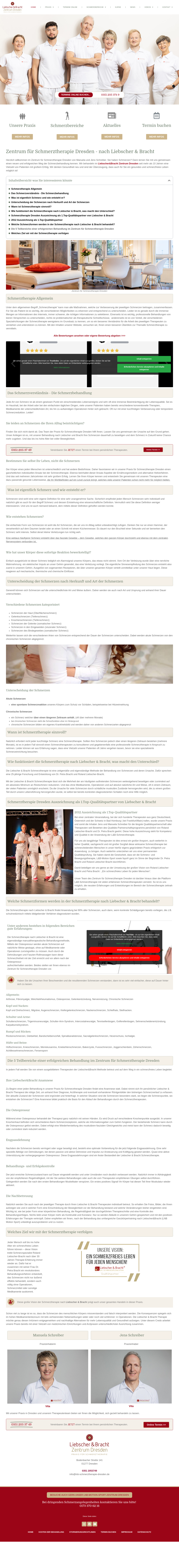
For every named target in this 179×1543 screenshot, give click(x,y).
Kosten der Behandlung (51, 1533)
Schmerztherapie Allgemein (26, 190)
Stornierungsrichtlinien (82, 1533)
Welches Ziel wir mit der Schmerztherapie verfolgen (40, 234)
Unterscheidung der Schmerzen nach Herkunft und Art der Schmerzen (50, 203)
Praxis (49, 7)
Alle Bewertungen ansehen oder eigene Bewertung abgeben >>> (89, 337)
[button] (169, 181)
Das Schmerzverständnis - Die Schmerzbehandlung (40, 194)
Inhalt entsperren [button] (144, 360)
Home (33, 7)
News (132, 7)
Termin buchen (108, 1533)
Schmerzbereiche (96, 7)
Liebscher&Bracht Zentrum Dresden (118, 165)
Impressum (126, 1533)
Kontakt (167, 7)
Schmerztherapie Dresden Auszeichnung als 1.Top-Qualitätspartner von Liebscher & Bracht (62, 217)
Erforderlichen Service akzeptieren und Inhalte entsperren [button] (144, 369)
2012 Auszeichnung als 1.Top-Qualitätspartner (37, 221)
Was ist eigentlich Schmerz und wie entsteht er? (38, 199)
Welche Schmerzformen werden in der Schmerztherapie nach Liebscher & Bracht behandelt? (63, 225)
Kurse (118, 7)
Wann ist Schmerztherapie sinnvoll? (31, 208)
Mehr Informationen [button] (62, 369)
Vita (47, 1407)
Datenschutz (144, 1533)
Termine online (70, 7)
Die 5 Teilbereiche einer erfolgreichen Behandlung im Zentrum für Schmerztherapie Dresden (62, 230)
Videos (148, 7)
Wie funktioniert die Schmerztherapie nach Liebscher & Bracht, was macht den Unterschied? (63, 212)
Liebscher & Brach (76, 1303)
